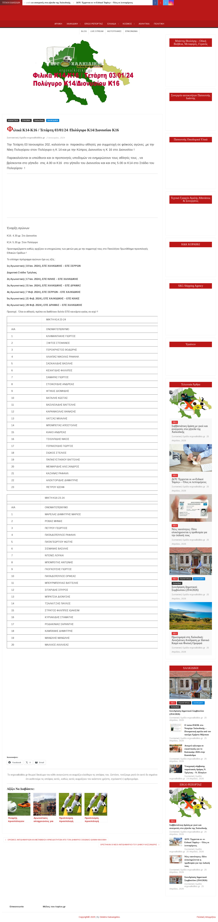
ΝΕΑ (175, 422)
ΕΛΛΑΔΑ (111, 24)
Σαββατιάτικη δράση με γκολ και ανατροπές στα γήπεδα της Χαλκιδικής (37, 3)
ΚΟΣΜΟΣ (127, 24)
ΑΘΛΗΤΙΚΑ (144, 24)
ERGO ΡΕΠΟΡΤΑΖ (94, 24)
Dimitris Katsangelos (110, 917)
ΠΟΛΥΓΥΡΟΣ (185, 579)
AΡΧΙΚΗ (58, 24)
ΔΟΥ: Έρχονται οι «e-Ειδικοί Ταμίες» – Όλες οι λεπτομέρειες (104, 3)
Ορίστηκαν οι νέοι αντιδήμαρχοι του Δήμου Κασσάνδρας (128, 845)
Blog (84, 31)
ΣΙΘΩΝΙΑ (26, 120)
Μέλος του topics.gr (54, 906)
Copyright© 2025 (87, 917)
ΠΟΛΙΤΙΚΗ (159, 24)
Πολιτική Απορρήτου (206, 917)
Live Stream (97, 31)
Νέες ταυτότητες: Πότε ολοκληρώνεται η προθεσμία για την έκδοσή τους (189, 532)
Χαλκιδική (38, 120)
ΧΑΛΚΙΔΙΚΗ (72, 24)
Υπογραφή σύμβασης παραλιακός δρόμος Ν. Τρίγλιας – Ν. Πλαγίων (195, 769)
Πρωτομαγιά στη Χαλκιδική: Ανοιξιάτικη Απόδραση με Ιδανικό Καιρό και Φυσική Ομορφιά (190, 640)
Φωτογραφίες (114, 31)
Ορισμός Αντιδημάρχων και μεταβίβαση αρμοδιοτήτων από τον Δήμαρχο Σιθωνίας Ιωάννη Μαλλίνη (57, 840)
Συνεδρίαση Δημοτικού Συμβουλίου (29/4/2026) (185, 588)
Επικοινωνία (131, 31)
